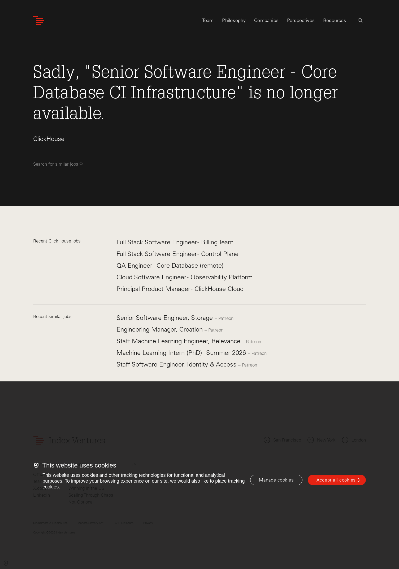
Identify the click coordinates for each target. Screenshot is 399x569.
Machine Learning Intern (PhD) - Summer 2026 (182, 352)
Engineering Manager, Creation (160, 329)
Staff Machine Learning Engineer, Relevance (179, 341)
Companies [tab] (266, 20)
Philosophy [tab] (234, 20)
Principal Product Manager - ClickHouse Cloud (180, 289)
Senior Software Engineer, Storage (165, 317)
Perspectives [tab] (301, 20)
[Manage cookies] (276, 480)
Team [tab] (208, 20)
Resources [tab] (334, 20)
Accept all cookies (335, 480)
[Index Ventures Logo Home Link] (38, 20)
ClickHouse (48, 139)
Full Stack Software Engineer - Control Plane (177, 254)
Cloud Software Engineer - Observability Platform (184, 277)
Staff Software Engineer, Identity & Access (177, 364)
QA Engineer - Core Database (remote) (170, 265)
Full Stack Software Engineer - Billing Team (174, 242)
